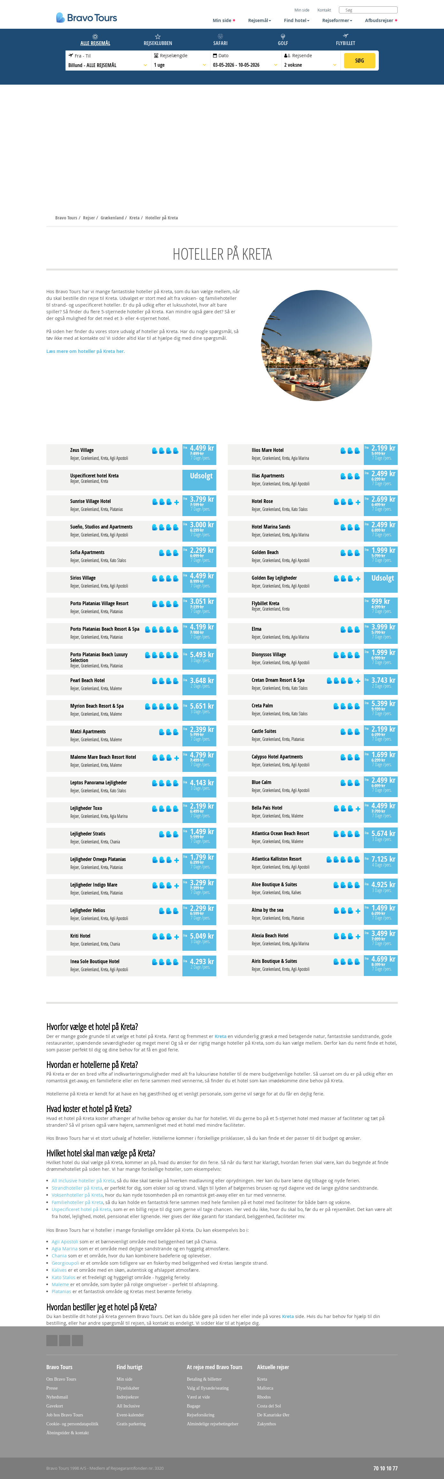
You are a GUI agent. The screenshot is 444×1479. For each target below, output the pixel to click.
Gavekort (54, 1406)
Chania (59, 1256)
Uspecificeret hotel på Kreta (81, 1209)
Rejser (89, 217)
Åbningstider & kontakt (67, 1432)
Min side (224, 20)
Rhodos (264, 1397)
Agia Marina (65, 1249)
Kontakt (324, 9)
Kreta (135, 217)
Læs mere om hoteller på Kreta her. (85, 351)
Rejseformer (337, 20)
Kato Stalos (63, 1277)
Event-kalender (130, 1415)
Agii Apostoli (65, 1242)
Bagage (193, 1406)
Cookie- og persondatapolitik (72, 1424)
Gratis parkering (131, 1424)
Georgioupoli (65, 1263)
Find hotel (297, 20)
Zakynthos (266, 1424)
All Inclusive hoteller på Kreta (83, 1181)
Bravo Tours (67, 217)
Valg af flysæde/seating (208, 1388)
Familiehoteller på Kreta (77, 1202)
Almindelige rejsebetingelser (212, 1424)
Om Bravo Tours (61, 1379)
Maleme (60, 1284)
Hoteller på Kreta (161, 217)
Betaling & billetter (204, 1379)
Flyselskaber (128, 1388)
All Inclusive (128, 1406)
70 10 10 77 (385, 1468)
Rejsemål (259, 20)
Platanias (61, 1291)
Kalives (59, 1270)
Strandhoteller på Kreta (77, 1188)
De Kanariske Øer (273, 1415)
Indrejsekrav (128, 1397)
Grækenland (113, 217)
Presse (52, 1388)
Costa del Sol (269, 1406)
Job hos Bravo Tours (64, 1415)
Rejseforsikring (200, 1415)
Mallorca (265, 1388)
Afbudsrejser (381, 20)
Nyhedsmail (57, 1397)
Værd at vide (198, 1397)
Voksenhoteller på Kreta (77, 1195)
